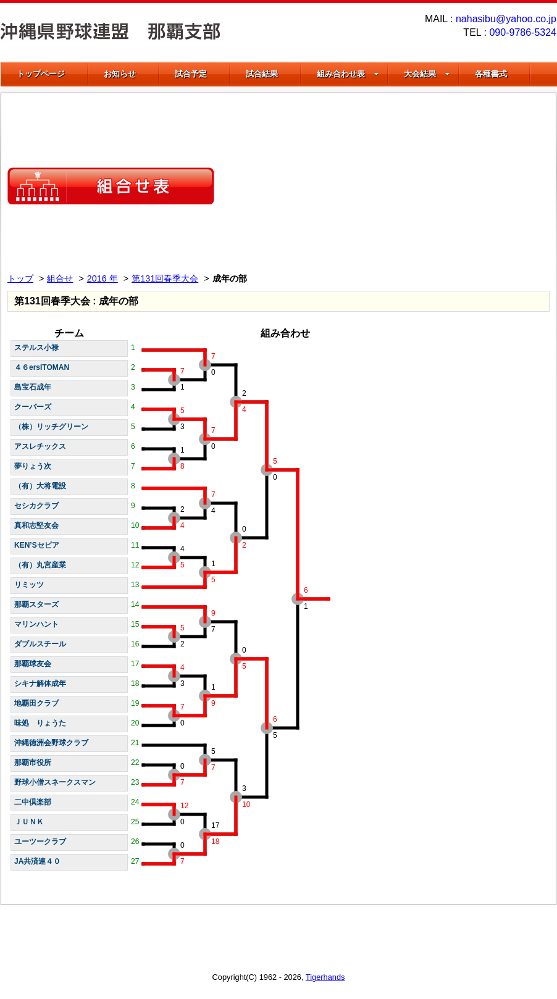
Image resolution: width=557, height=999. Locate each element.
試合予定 (191, 73)
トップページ (41, 73)
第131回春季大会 (165, 278)
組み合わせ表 (348, 73)
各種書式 (491, 73)
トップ (20, 278)
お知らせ (120, 73)
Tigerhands (325, 977)
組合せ (60, 278)
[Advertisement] (417, 185)
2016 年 (102, 278)
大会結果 (427, 73)
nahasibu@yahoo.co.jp (506, 19)
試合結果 (262, 73)
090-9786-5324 (522, 32)
